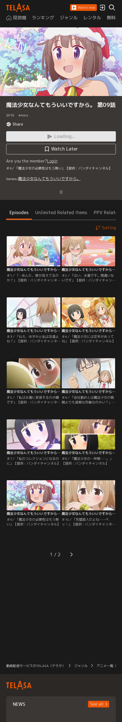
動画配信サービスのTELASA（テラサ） (35, 665)
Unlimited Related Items (61, 212)
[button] (83, 7)
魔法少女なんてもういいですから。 (49, 178)
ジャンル (81, 665)
